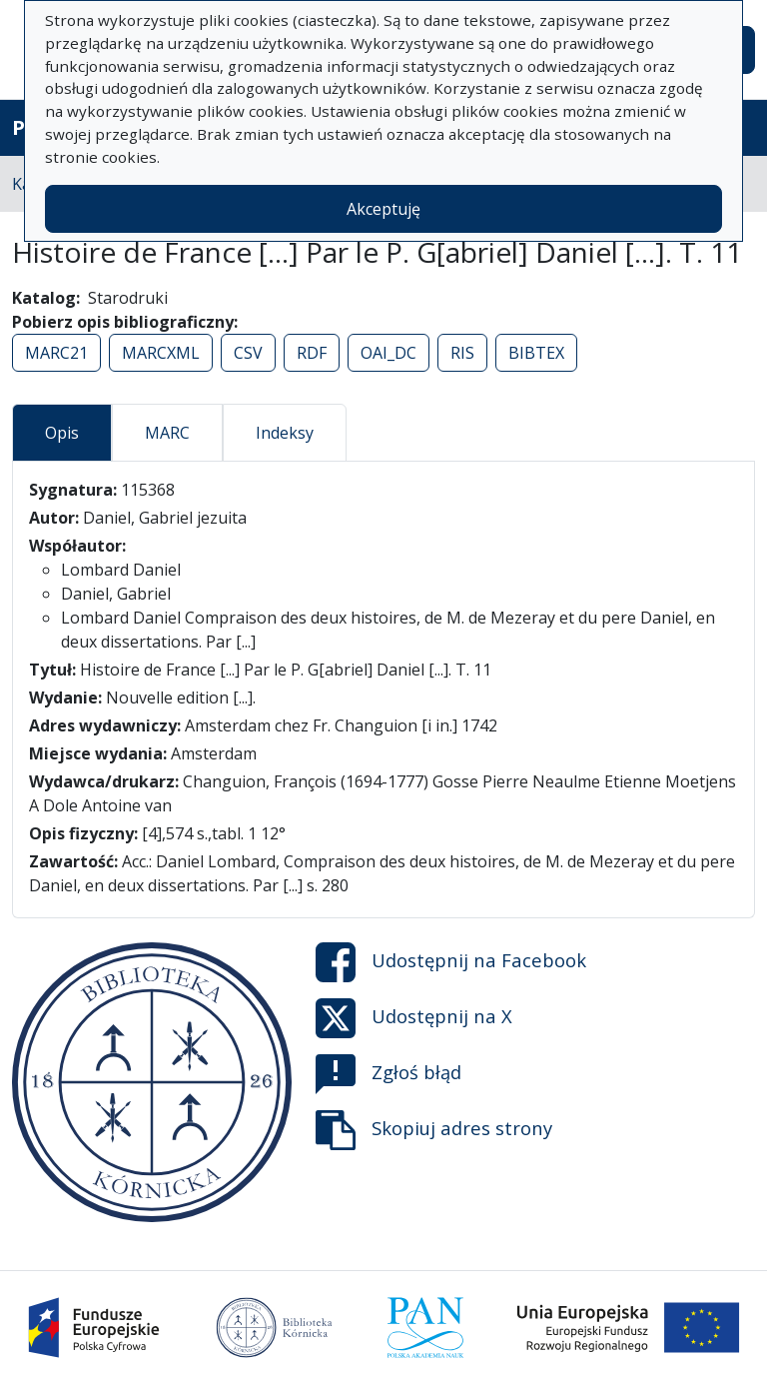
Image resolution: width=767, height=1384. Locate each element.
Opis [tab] (62, 433)
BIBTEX (536, 353)
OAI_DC (388, 353)
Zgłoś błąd (388, 1074)
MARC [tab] (167, 433)
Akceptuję (383, 209)
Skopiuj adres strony (434, 1130)
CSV (248, 353)
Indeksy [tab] (285, 433)
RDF (312, 353)
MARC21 (56, 353)
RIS (462, 353)
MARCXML (161, 353)
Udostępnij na (451, 962)
